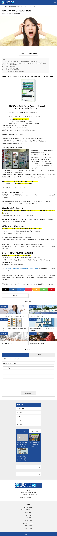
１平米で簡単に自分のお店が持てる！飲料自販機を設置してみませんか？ (20, 61)
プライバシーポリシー (28, 523)
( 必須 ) (9, 363)
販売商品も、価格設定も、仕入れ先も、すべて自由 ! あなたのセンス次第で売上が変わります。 (25, 63)
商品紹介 (19, 412)
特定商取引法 (28, 525)
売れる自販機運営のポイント (28, 509)
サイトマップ (28, 528)
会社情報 (28, 517)
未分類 (19, 420)
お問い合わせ (28, 515)
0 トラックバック (42, 354)
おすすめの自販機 (28, 507)
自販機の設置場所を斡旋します (11, 66)
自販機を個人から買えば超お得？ (11, 69)
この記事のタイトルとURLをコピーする (28, 53)
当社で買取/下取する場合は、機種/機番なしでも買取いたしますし (22, 268)
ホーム (28, 504)
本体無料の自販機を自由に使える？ (12, 68)
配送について (28, 512)
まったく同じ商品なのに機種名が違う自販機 (14, 71)
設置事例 (19, 424)
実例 (18, 416)
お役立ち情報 (17, 13)
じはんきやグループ (28, 520)
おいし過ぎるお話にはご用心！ (11, 64)
